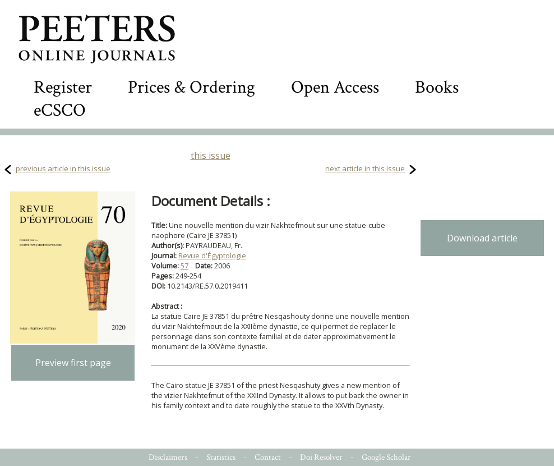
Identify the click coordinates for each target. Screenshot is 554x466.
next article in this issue (365, 168)
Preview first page (73, 363)
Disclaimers (168, 457)
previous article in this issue (63, 168)
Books (437, 87)
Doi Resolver (321, 457)
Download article (482, 238)
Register (63, 87)
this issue (210, 155)
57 (184, 266)
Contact (268, 457)
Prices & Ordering (191, 87)
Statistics (221, 457)
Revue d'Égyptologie (212, 255)
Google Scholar (386, 457)
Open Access (335, 87)
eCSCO (60, 110)
